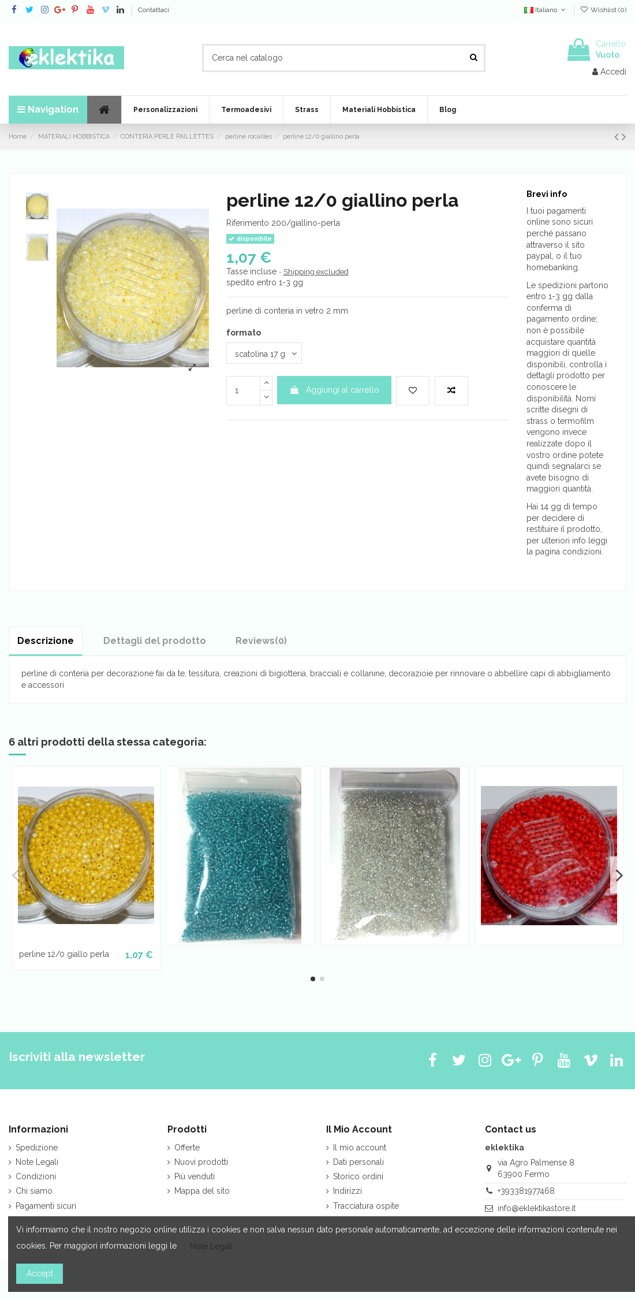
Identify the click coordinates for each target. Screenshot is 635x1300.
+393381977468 (526, 1190)
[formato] (264, 353)
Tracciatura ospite (366, 1205)
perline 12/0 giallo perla (64, 954)
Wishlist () (603, 10)
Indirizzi (347, 1190)
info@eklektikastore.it (537, 1208)
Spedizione (37, 1147)
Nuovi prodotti (201, 1162)
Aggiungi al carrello (334, 389)
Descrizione (45, 640)
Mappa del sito (202, 1190)
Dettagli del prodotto (154, 640)
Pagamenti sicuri (46, 1205)
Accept (40, 1273)
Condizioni (36, 1176)
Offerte (187, 1147)
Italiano (545, 10)
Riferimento (247, 223)
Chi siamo (34, 1190)
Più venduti (194, 1176)
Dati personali (358, 1162)
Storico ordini (358, 1176)
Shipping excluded (316, 271)
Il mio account (359, 1147)
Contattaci (153, 10)
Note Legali (37, 1162)
